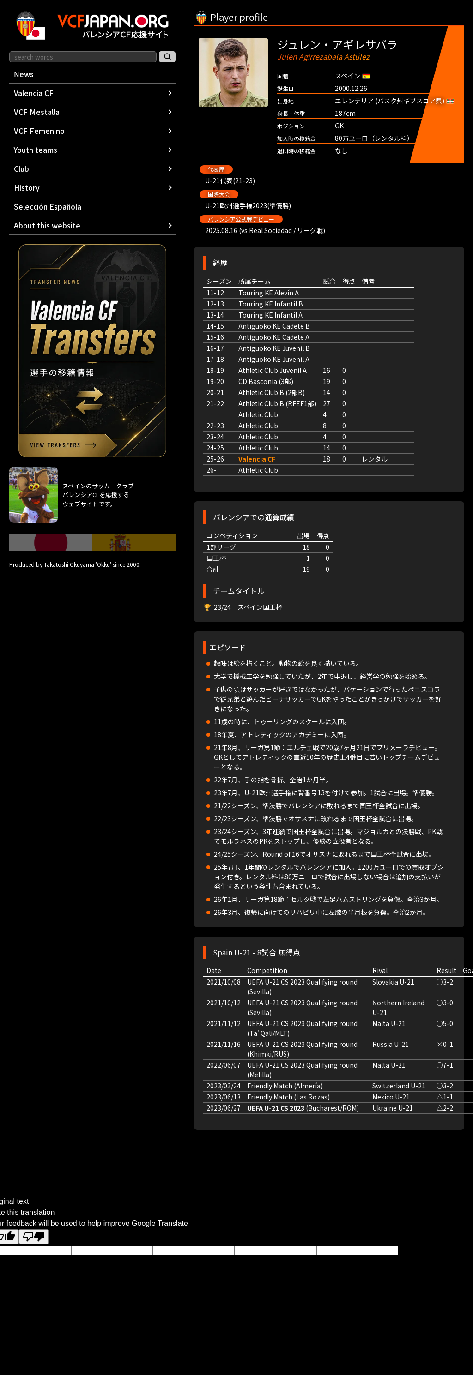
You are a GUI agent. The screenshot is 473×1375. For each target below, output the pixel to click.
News (24, 73)
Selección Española (47, 206)
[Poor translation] (34, 1236)
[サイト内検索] (167, 56)
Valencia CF (256, 458)
